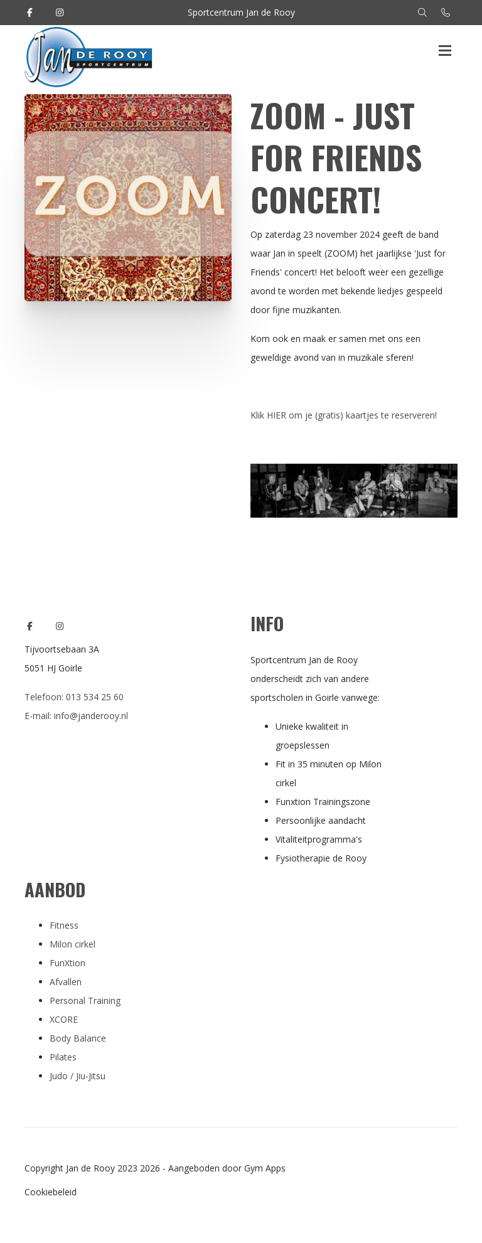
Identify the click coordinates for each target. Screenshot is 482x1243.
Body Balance (78, 1038)
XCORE (64, 1019)
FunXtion (67, 963)
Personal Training (85, 1000)
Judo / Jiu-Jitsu (77, 1076)
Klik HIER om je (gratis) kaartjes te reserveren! (344, 415)
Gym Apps (265, 1168)
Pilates (63, 1057)
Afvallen (66, 982)
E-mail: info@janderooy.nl (76, 716)
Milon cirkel (72, 944)
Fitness (64, 925)
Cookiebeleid (50, 1192)
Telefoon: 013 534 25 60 (74, 697)
